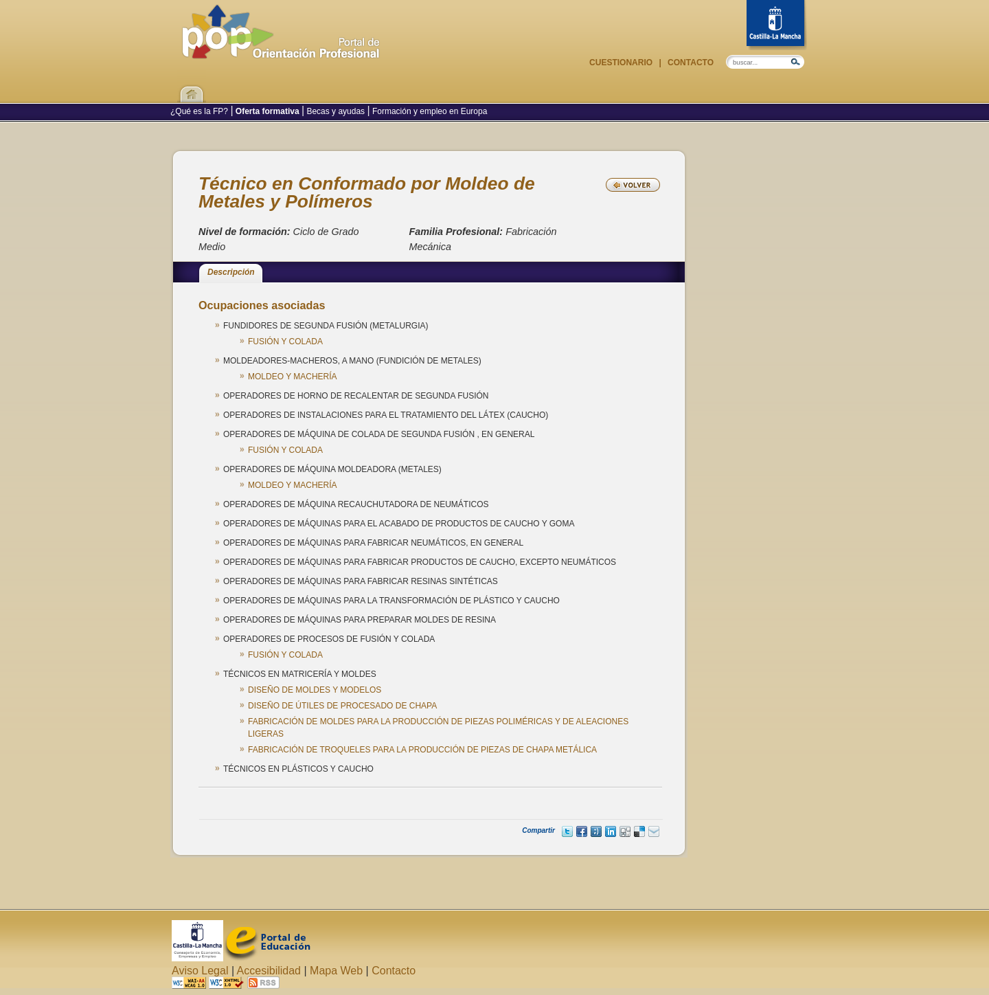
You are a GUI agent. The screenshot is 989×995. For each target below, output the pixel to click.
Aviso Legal (200, 970)
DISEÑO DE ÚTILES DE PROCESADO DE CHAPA (342, 706)
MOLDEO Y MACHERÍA (292, 376)
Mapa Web (336, 970)
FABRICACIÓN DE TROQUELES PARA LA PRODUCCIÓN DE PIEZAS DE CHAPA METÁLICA (422, 749)
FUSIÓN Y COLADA (285, 341)
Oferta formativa (268, 111)
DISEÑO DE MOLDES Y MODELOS (314, 690)
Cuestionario (622, 62)
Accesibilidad (269, 970)
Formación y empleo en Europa (429, 111)
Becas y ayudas (335, 111)
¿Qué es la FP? (200, 111)
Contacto (690, 62)
